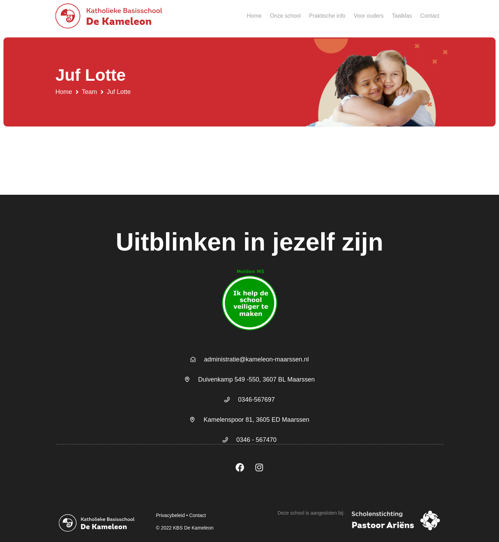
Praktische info (327, 16)
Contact (429, 16)
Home (254, 16)
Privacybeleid (170, 515)
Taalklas (402, 16)
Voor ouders (369, 16)
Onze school (285, 16)
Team (89, 91)
